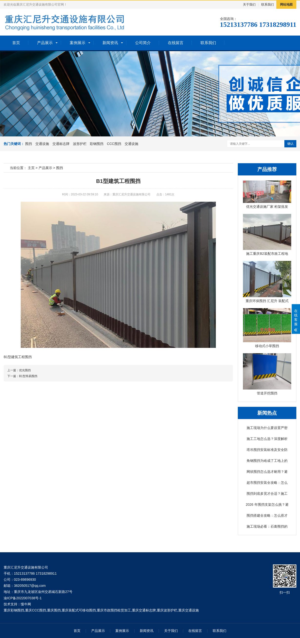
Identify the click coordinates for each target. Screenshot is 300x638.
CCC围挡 (114, 144)
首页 (16, 43)
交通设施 (42, 144)
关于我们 (249, 4)
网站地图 (286, 4)
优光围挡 (25, 370)
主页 (31, 168)
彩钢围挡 (96, 144)
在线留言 (175, 43)
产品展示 (45, 43)
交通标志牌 (61, 144)
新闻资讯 (110, 43)
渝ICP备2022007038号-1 (23, 598)
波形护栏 (80, 144)
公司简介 (143, 43)
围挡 (28, 144)
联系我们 (267, 4)
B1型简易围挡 (28, 376)
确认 (290, 143)
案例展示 (77, 43)
